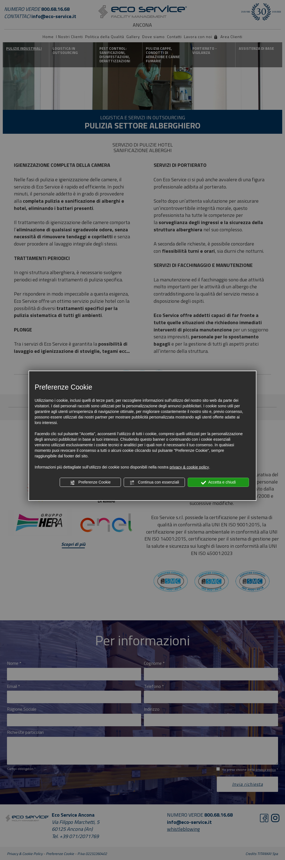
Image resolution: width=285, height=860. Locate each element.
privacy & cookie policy (189, 467)
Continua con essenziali (154, 482)
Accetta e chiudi (218, 482)
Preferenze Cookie (90, 482)
